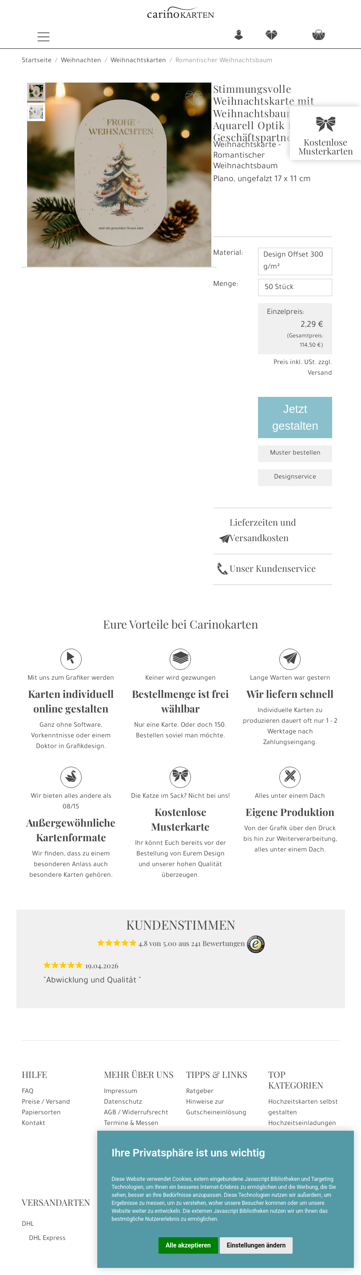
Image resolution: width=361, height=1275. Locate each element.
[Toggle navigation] (43, 36)
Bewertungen (223, 943)
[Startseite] (180, 13)
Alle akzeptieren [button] (188, 1245)
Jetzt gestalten (295, 417)
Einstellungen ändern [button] (256, 1245)
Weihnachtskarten (138, 61)
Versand (320, 373)
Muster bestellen (295, 453)
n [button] (239, 36)
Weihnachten (81, 61)
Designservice (295, 477)
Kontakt (33, 1124)
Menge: (225, 285)
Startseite (37, 61)
